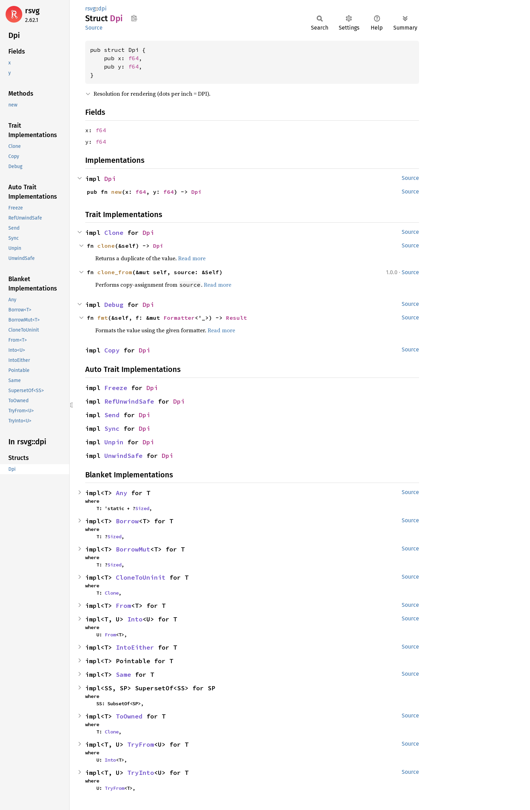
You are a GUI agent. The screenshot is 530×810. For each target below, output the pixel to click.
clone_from (114, 272)
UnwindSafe (123, 456)
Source (94, 27)
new (116, 191)
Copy (112, 350)
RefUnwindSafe (129, 401)
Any (121, 493)
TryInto (140, 773)
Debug (113, 305)
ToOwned (129, 716)
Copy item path (134, 18)
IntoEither (135, 647)
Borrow (127, 521)
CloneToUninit (141, 577)
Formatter (179, 317)
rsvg (32, 10)
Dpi (110, 179)
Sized (142, 508)
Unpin (113, 442)
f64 (133, 58)
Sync (112, 428)
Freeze (115, 388)
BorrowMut (133, 549)
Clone (113, 233)
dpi (102, 8)
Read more (192, 258)
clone (106, 245)
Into (135, 619)
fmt (102, 317)
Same (123, 674)
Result (236, 317)
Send (112, 415)
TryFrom (140, 744)
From (123, 606)
